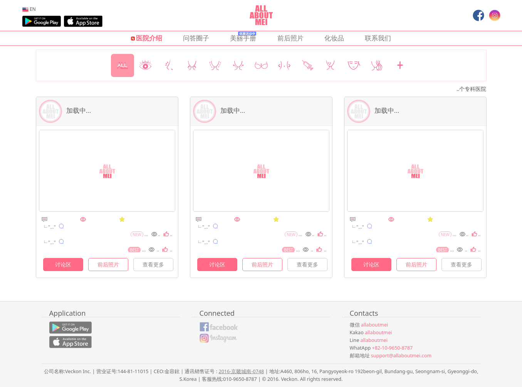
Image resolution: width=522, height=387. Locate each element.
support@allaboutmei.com (401, 355)
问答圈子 (196, 38)
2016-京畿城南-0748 (241, 371)
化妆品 (334, 38)
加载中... (65, 110)
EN (29, 9)
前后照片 (290, 38)
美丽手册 (243, 37)
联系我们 (378, 38)
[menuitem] (29, 9)
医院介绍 (146, 38)
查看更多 (153, 264)
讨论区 (63, 264)
